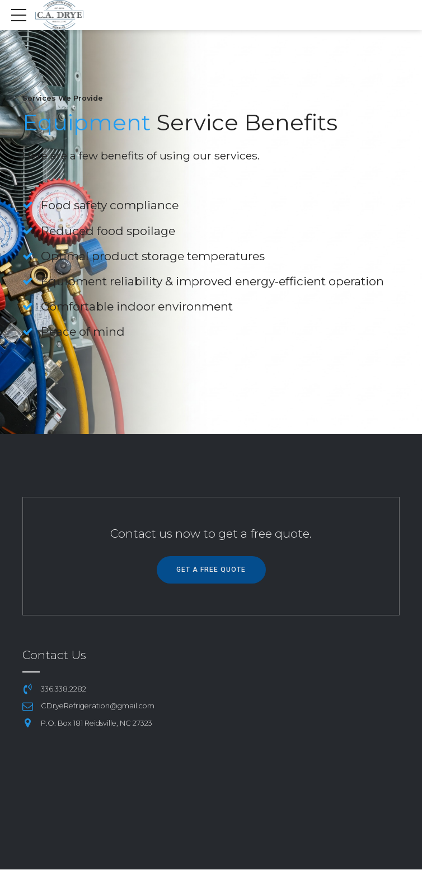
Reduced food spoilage (108, 231)
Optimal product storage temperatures (153, 256)
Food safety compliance (110, 205)
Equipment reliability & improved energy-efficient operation (213, 281)
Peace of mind (83, 331)
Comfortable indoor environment (137, 306)
